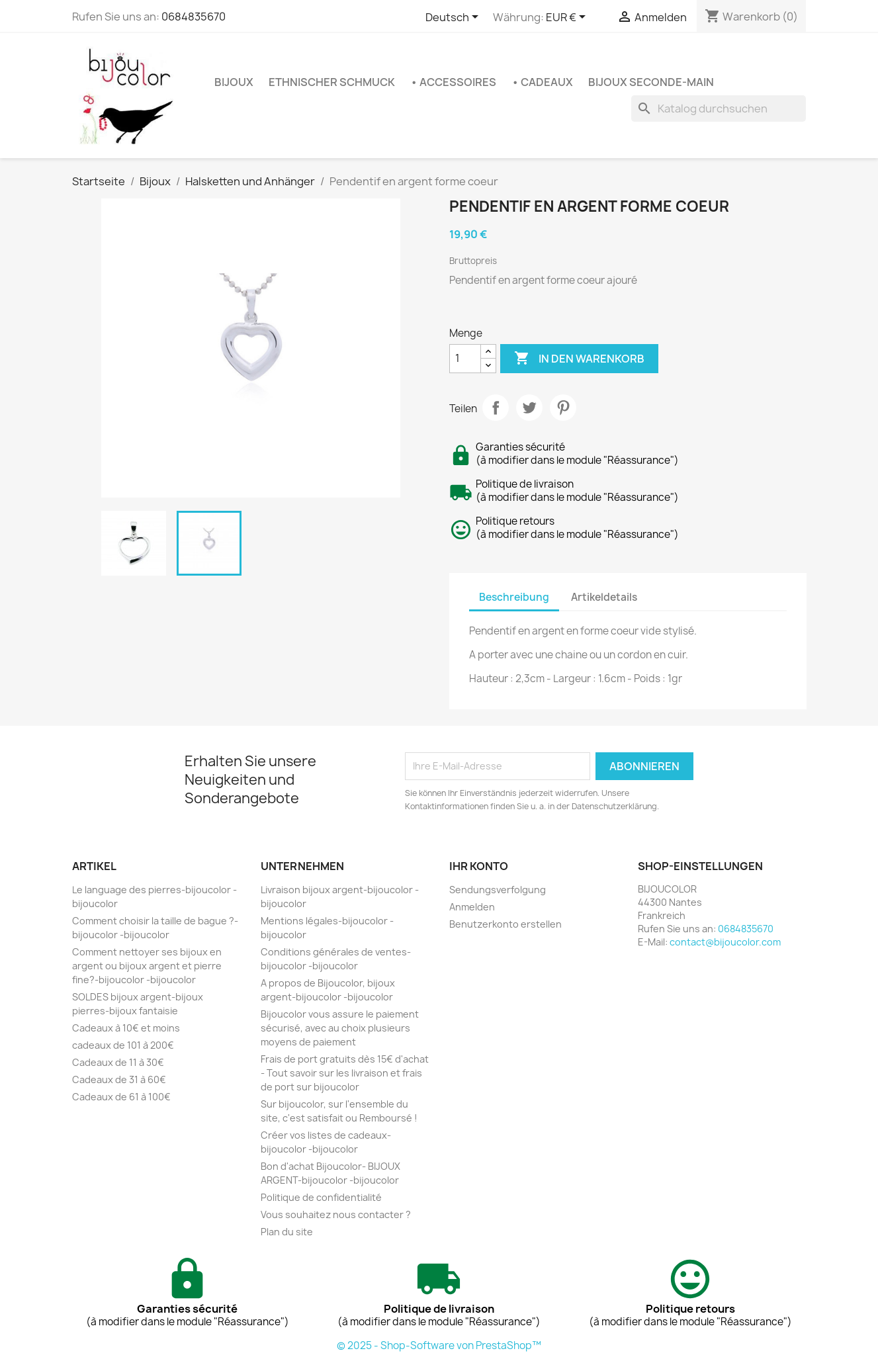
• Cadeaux (542, 82)
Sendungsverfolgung (497, 889)
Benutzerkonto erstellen (505, 924)
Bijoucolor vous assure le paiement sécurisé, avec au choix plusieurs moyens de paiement (340, 1028)
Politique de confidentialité (321, 1197)
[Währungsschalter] (568, 18)
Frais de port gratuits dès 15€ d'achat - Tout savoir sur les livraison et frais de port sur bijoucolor (345, 1073)
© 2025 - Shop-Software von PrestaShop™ (439, 1345)
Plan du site (287, 1231)
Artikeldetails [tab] (604, 597)
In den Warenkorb (579, 358)
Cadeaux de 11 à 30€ (118, 1062)
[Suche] (718, 108)
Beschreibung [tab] (514, 597)
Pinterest (563, 407)
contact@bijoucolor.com (725, 942)
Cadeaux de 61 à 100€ (121, 1096)
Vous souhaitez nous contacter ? (336, 1214)
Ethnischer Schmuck (332, 82)
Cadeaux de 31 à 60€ (119, 1079)
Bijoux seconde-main (651, 82)
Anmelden (472, 907)
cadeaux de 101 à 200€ (123, 1045)
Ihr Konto (478, 866)
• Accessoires (453, 82)
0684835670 (193, 16)
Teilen (495, 407)
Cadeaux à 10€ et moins (126, 1028)
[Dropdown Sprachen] (454, 18)
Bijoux (233, 82)
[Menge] (465, 358)
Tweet (529, 407)
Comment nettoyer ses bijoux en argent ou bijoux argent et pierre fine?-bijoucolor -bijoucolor (147, 965)
